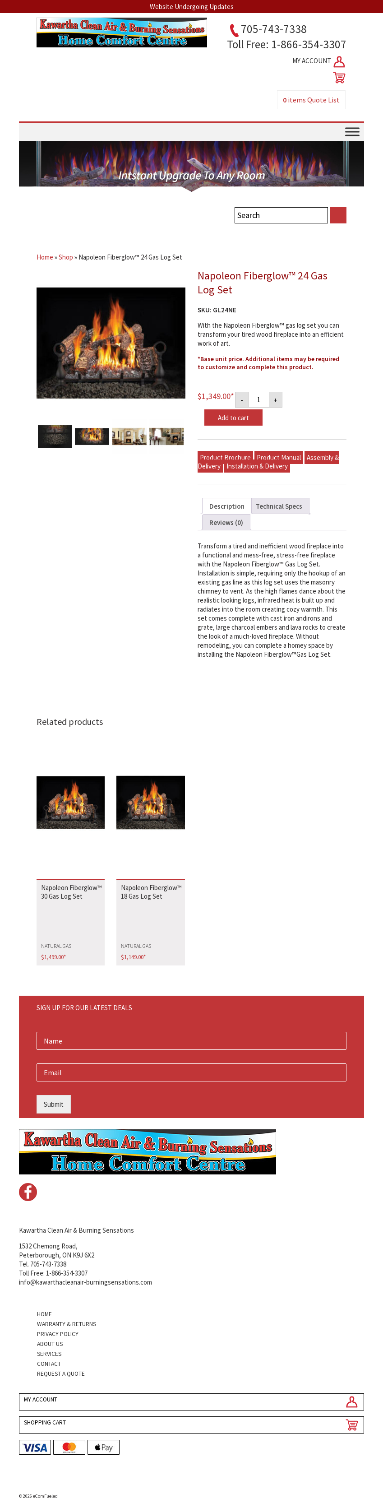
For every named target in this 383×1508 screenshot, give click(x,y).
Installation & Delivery (257, 466)
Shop (66, 257)
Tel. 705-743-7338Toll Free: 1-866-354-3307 (53, 1268)
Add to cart (233, 417)
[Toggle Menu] (352, 131)
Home (45, 257)
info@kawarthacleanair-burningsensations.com (85, 1282)
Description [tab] (227, 506)
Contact (49, 1364)
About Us (50, 1344)
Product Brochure (225, 457)
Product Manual (279, 457)
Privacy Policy (57, 1334)
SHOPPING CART (45, 1422)
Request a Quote (61, 1374)
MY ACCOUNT (319, 62)
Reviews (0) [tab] (226, 522)
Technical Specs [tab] (279, 506)
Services (49, 1354)
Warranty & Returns (66, 1324)
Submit (54, 1104)
